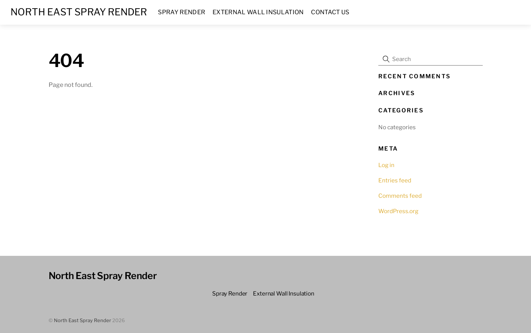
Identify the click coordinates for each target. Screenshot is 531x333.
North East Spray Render (82, 320)
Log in (386, 165)
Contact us (330, 12)
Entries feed (394, 180)
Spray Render (181, 12)
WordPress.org (398, 211)
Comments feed (400, 195)
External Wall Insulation (258, 12)
